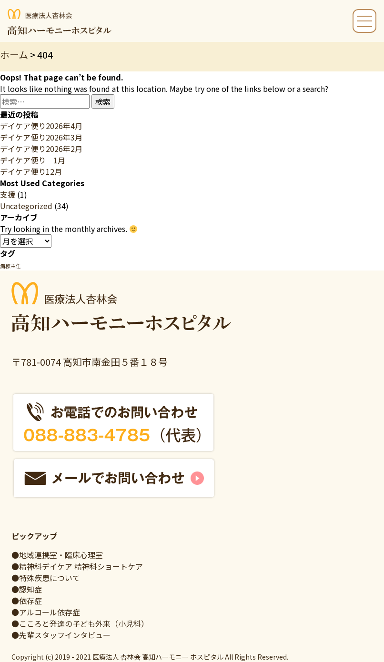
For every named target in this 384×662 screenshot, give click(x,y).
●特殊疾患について (45, 577)
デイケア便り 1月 (32, 160)
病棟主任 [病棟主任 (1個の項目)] (10, 266)
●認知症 (26, 589)
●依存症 (26, 600)
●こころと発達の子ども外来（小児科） (80, 623)
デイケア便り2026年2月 (41, 148)
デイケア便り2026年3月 (41, 137)
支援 (7, 194)
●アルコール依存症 (45, 612)
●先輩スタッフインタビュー (61, 635)
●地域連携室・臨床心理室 (57, 555)
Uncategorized (26, 205)
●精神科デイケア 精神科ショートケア (77, 566)
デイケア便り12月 (31, 171)
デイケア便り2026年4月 (41, 125)
